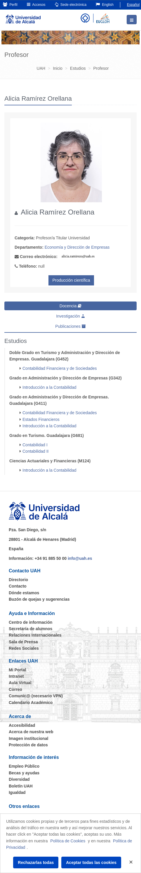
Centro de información (30, 622)
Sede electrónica (71, 4)
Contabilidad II (35, 451)
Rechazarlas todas (36, 862)
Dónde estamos (24, 592)
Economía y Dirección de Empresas (77, 247)
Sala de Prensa (23, 641)
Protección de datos (28, 745)
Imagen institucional (28, 738)
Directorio (18, 579)
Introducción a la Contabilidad (49, 387)
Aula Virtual (20, 682)
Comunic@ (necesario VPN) (36, 695)
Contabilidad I (35, 444)
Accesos (36, 4)
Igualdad (17, 792)
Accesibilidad (22, 725)
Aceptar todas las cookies (91, 862)
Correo (15, 689)
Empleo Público (24, 766)
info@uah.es (80, 558)
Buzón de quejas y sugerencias (39, 599)
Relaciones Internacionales (35, 635)
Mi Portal (17, 670)
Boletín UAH (21, 786)
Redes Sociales (24, 648)
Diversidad (19, 779)
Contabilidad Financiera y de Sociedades (59, 368)
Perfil (10, 4)
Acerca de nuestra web (31, 731)
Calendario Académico (31, 702)
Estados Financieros (41, 419)
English (105, 4)
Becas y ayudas (24, 773)
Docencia (70, 306)
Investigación (70, 316)
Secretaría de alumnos (30, 628)
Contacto (18, 586)
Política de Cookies (67, 841)
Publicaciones (70, 326)
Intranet (16, 676)
